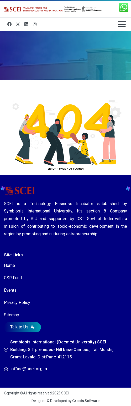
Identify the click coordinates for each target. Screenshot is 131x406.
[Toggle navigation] (122, 24)
